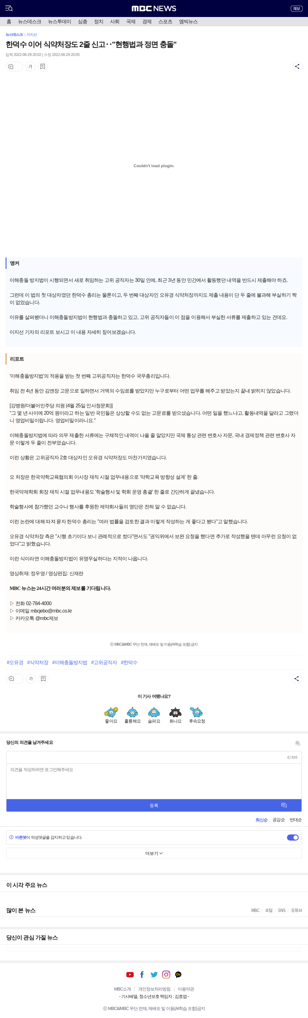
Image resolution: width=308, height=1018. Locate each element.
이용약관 (186, 988)
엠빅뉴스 (188, 21)
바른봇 (17, 837)
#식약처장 (37, 662)
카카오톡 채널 (178, 974)
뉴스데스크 (29, 21)
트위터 (154, 974)
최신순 (261, 819)
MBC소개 (122, 988)
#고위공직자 (104, 662)
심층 (82, 21)
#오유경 (15, 662)
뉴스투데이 (59, 21)
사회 (114, 21)
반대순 (296, 819)
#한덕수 (129, 662)
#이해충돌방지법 (70, 662)
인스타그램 (166, 974)
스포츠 (165, 21)
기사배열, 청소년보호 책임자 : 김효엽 (154, 996)
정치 (98, 21)
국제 (130, 21)
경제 (147, 21)
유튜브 (130, 974)
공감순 (278, 819)
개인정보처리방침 (154, 988)
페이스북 (142, 974)
